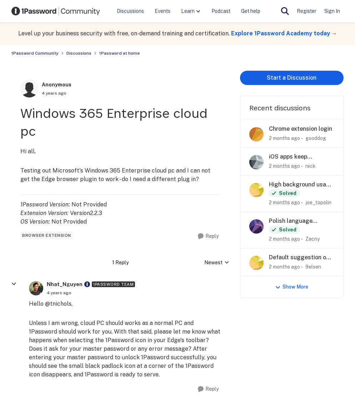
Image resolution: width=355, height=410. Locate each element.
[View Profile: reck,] (256, 162)
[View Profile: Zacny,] (256, 226)
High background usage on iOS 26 (301, 185)
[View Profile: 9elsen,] (256, 263)
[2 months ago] (284, 138)
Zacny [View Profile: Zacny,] (312, 239)
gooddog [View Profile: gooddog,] (315, 138)
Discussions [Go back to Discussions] (78, 53)
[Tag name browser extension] (46, 235)
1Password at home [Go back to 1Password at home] (119, 53)
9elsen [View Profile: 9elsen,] (313, 266)
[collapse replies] (14, 284)
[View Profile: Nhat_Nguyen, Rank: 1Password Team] (36, 288)
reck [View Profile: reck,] (310, 166)
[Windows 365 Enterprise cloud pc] (59, 293)
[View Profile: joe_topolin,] (256, 190)
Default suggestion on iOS (299, 257)
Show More (291, 287)
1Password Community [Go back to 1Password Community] (35, 53)
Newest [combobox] (216, 263)
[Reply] (208, 236)
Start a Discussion (291, 77)
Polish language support (290, 221)
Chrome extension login (300, 128)
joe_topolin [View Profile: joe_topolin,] (318, 202)
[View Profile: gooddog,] (256, 134)
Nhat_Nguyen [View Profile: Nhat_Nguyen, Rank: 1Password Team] (64, 284)
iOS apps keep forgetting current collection (293, 157)
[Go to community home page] (55, 11)
